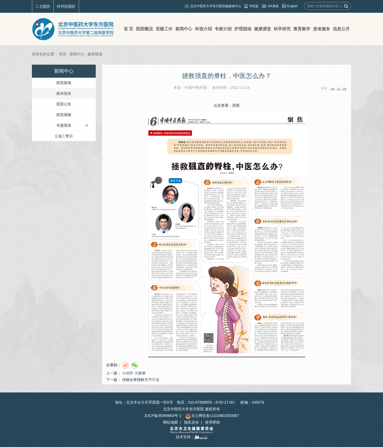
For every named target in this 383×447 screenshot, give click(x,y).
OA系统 (273, 6)
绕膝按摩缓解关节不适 (140, 380)
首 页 (128, 29)
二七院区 (42, 6)
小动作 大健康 (133, 373)
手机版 (254, 6)
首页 (62, 54)
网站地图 (170, 422)
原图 (236, 105)
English (292, 6)
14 (344, 88)
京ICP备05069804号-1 (162, 415)
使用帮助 (212, 422)
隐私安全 (191, 422)
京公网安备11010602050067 (212, 415)
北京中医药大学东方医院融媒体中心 (215, 6)
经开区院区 (66, 6)
